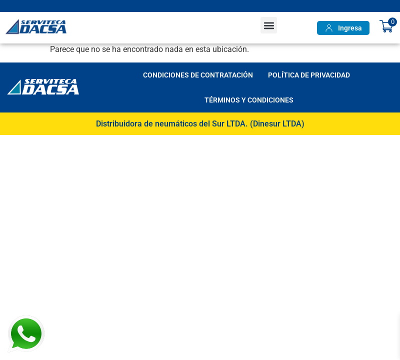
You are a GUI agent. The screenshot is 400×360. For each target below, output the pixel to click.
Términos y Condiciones (249, 100)
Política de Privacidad (309, 75)
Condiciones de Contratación (198, 75)
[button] (268, 25)
